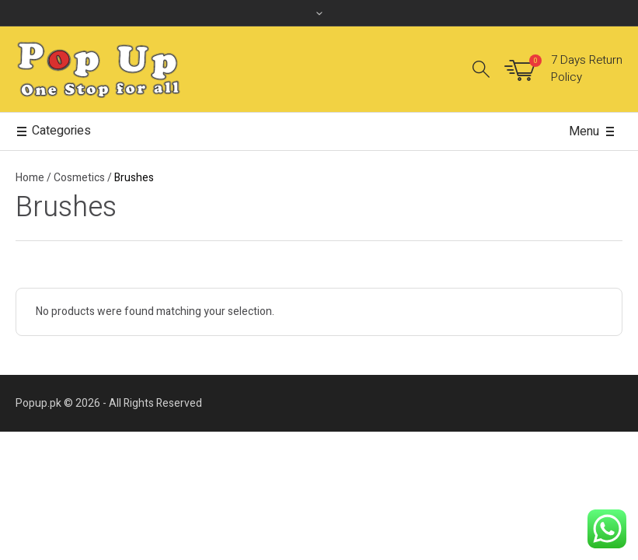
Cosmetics (79, 178)
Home (30, 178)
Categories (53, 131)
